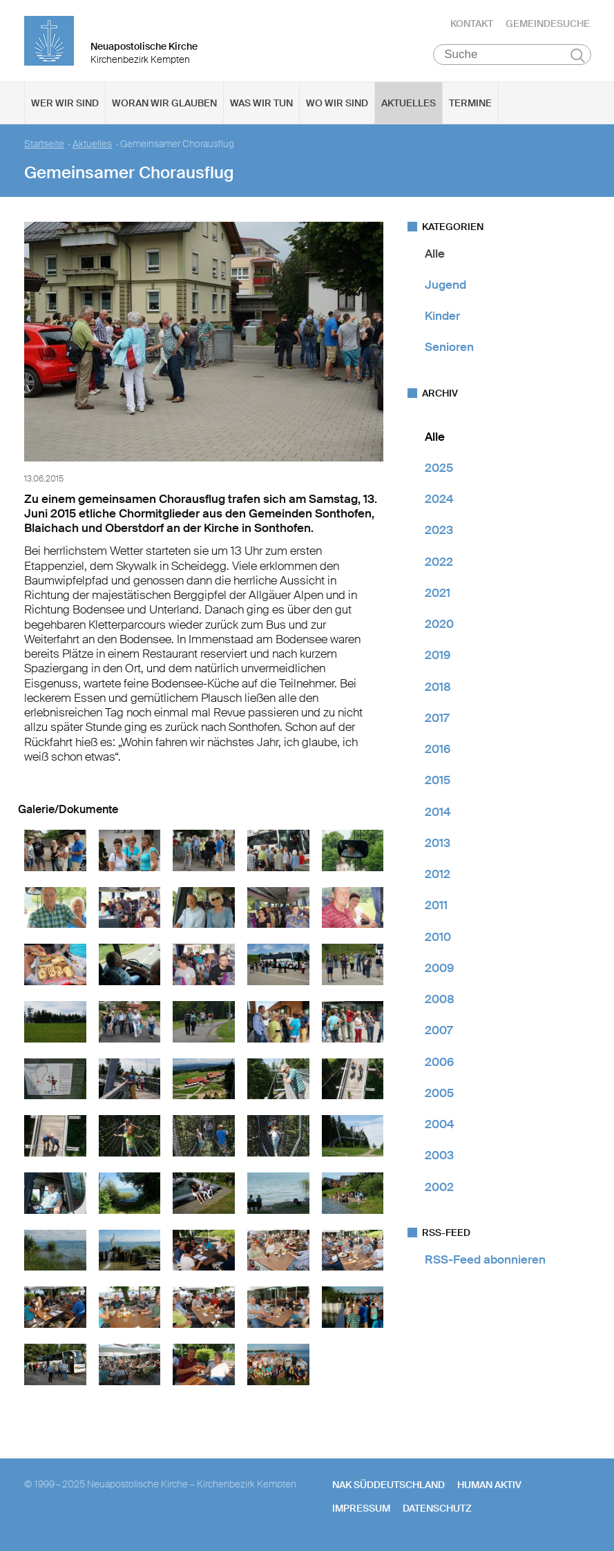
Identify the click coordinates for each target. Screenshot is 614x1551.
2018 (438, 688)
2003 (439, 1157)
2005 (439, 1094)
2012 (437, 876)
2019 (437, 657)
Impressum (361, 1509)
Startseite (44, 145)
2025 (439, 469)
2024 (439, 500)
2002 (439, 1188)
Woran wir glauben (164, 104)
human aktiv (489, 1486)
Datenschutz (437, 1509)
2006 (439, 1063)
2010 (438, 938)
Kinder (442, 317)
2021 (437, 594)
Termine (470, 104)
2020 (439, 626)
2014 (438, 813)
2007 (438, 1032)
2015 (437, 782)
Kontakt (471, 24)
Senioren (449, 348)
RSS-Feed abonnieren (485, 1260)
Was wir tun (261, 104)
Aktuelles (408, 104)
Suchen (577, 56)
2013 (437, 844)
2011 (436, 907)
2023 (439, 532)
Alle (435, 255)
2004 (439, 1126)
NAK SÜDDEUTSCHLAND (388, 1486)
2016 (437, 751)
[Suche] (512, 56)
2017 (437, 719)
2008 (439, 1001)
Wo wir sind (337, 104)
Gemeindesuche (548, 24)
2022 (439, 563)
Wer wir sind (65, 104)
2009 (439, 969)
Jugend (445, 286)
